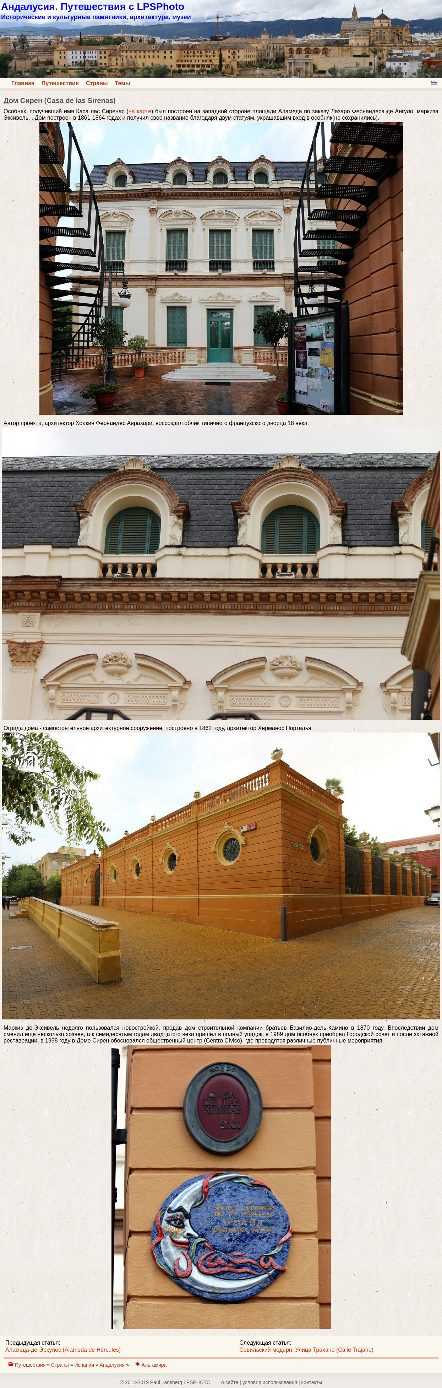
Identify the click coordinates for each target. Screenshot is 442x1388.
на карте (140, 111)
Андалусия (113, 1365)
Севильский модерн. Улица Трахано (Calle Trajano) (306, 1350)
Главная (22, 83)
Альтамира (154, 1365)
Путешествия (60, 83)
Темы (122, 83)
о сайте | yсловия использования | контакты (271, 1382)
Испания (84, 1365)
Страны (97, 83)
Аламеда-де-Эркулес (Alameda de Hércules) (63, 1350)
